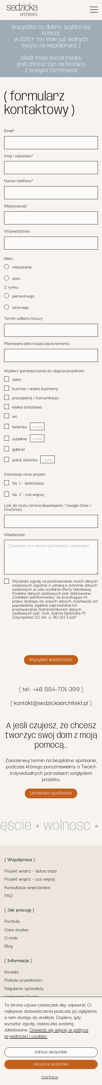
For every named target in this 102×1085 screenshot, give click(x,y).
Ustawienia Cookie (21, 996)
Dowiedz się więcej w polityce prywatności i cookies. (46, 1032)
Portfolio (12, 921)
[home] (20, 10)
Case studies (16, 929)
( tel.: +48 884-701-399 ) (51, 688)
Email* (9, 130)
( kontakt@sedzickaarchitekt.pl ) (51, 702)
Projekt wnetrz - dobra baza (30, 870)
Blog (8, 945)
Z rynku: (11, 287)
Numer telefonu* (18, 180)
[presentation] (45, 638)
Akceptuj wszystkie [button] (51, 1064)
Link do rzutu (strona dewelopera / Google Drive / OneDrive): (47, 507)
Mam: (8, 258)
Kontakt (11, 971)
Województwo (17, 231)
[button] (94, 10)
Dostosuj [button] (50, 1077)
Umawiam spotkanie (51, 793)
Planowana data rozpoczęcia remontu (37, 343)
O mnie (10, 937)
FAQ (8, 895)
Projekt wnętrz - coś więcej (29, 879)
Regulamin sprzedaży (24, 988)
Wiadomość (14, 534)
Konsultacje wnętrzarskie (27, 887)
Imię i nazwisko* (18, 155)
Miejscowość (15, 206)
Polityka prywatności (23, 980)
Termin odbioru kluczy (23, 318)
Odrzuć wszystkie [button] (51, 1052)
